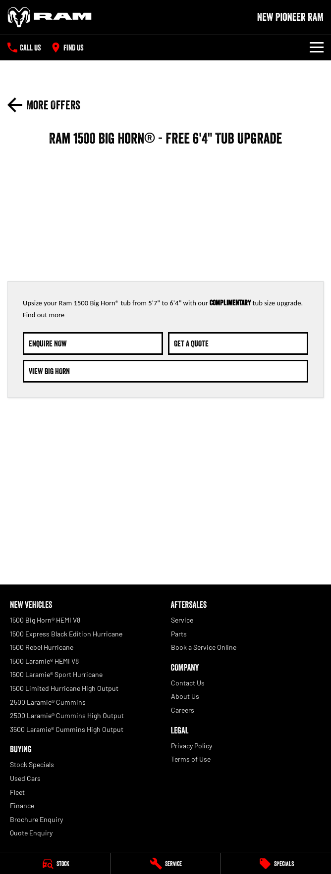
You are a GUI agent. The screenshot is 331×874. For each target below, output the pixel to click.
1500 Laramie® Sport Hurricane (56, 674)
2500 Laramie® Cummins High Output (67, 715)
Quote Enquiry (31, 832)
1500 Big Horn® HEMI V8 (45, 620)
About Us (185, 696)
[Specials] (276, 863)
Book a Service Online (203, 647)
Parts (179, 634)
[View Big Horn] (165, 371)
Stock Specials (32, 764)
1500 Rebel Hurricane (41, 647)
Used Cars (25, 778)
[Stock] (55, 863)
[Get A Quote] (238, 343)
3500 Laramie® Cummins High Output (66, 729)
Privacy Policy (191, 745)
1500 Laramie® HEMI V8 (44, 661)
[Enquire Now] (93, 343)
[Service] (165, 863)
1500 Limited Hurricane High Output (64, 688)
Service (182, 620)
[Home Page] (49, 17)
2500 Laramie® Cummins (48, 702)
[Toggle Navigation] (317, 47)
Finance (22, 805)
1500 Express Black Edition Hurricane (66, 634)
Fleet (17, 792)
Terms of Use (191, 759)
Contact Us (188, 683)
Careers (182, 710)
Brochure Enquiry (36, 819)
